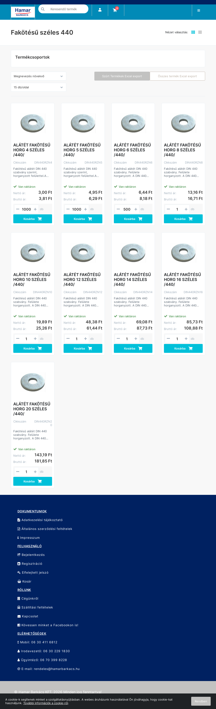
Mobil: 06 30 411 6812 (37, 642)
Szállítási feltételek (35, 607)
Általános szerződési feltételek (45, 529)
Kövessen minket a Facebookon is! (48, 625)
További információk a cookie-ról (45, 703)
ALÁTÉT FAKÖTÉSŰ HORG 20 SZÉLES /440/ (31, 409)
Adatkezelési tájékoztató (40, 520)
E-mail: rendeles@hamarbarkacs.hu (49, 669)
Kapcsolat (28, 616)
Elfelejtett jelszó (33, 572)
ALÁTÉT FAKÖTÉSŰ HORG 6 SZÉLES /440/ (132, 150)
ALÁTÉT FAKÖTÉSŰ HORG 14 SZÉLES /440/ (132, 279)
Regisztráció (30, 563)
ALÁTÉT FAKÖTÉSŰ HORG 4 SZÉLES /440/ (31, 150)
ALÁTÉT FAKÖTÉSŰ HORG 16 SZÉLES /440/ (182, 279)
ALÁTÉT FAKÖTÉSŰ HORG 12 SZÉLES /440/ (82, 279)
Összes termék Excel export (177, 76)
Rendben (201, 701)
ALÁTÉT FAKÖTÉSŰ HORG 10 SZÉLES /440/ (31, 279)
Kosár (24, 581)
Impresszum (29, 537)
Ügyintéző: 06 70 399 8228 (42, 660)
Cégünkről (28, 598)
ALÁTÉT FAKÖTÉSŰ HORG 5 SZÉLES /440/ (82, 150)
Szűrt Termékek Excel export (122, 76)
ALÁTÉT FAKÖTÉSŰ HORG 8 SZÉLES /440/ (182, 150)
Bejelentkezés (31, 555)
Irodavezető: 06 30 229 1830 (44, 651)
